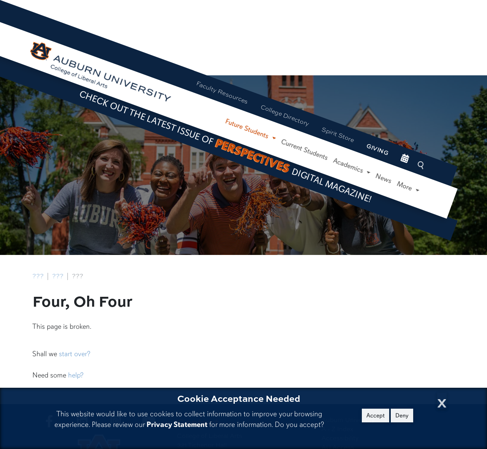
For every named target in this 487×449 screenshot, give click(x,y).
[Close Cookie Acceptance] (442, 401)
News (383, 178)
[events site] (405, 159)
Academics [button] (349, 165)
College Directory (284, 115)
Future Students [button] (248, 129)
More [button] (405, 186)
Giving (377, 149)
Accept (375, 415)
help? (75, 375)
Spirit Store (338, 134)
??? (38, 276)
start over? (74, 353)
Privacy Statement (176, 424)
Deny (402, 415)
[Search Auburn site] (421, 165)
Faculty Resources (222, 92)
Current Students (304, 149)
